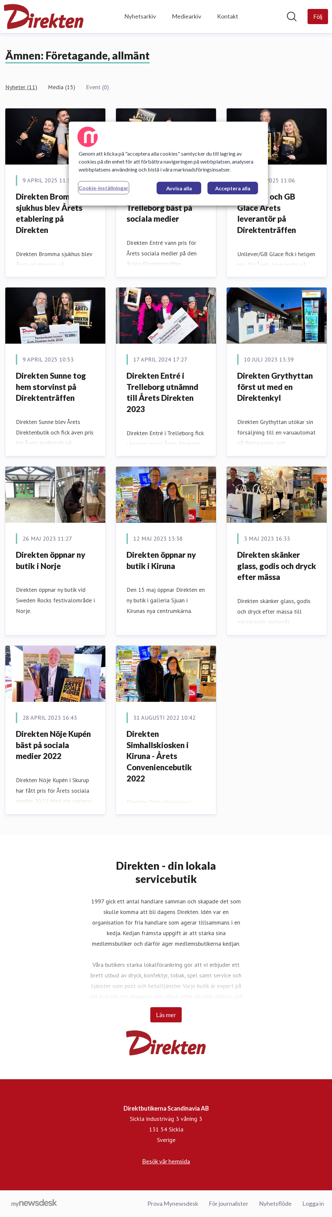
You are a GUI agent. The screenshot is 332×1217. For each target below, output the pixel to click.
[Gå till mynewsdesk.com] (34, 1203)
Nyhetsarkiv (140, 16)
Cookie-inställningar (104, 188)
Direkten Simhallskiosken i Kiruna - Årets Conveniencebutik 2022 (159, 756)
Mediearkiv (186, 16)
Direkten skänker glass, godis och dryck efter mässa (276, 566)
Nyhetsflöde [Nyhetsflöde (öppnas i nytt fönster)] (275, 1203)
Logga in (313, 1203)
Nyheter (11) (21, 87)
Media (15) (61, 87)
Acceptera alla (232, 188)
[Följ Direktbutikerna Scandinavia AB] (318, 16)
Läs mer (166, 1014)
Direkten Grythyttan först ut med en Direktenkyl (275, 386)
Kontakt (227, 16)
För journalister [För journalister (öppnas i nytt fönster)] (228, 1203)
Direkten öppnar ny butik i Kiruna (161, 560)
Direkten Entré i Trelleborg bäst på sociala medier (159, 207)
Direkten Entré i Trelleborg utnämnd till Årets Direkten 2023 (162, 392)
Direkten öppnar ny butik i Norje (50, 560)
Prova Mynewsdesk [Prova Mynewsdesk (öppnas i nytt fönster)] (172, 1203)
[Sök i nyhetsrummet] (291, 16)
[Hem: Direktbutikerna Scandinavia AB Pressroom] (44, 16)
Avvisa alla (179, 188)
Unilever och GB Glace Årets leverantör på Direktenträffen (266, 213)
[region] (168, 164)
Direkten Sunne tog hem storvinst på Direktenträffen (51, 386)
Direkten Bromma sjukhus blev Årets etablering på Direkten (49, 213)
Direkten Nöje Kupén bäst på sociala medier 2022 (53, 745)
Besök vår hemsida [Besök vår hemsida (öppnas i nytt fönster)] (166, 1161)
